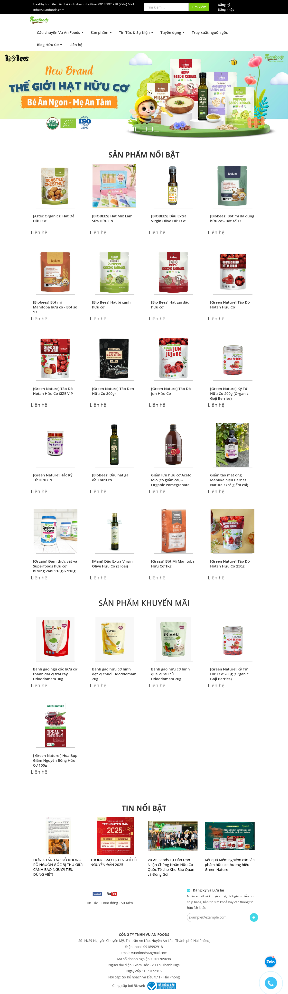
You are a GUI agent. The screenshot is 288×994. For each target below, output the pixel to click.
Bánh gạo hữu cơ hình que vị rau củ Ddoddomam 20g (170, 674)
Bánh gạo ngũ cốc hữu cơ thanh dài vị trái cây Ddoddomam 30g (55, 674)
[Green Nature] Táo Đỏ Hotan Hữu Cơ (230, 304)
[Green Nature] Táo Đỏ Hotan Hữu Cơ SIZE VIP (53, 391)
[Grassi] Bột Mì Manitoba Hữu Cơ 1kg (173, 563)
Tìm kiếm (199, 7)
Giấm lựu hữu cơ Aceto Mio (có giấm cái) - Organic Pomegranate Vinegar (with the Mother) (171, 485)
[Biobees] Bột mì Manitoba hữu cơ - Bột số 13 (55, 307)
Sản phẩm (101, 32)
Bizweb (139, 985)
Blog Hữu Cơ (49, 44)
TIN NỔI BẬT (144, 808)
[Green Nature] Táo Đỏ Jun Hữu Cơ (171, 391)
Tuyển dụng (172, 32)
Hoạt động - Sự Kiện (117, 903)
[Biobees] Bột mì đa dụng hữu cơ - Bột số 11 (232, 218)
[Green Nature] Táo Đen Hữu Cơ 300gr (113, 391)
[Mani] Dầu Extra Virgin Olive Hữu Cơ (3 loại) (112, 563)
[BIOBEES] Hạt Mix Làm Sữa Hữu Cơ (112, 218)
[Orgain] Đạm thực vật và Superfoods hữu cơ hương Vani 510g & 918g (55, 566)
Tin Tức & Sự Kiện (136, 32)
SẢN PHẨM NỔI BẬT (143, 155)
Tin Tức (92, 903)
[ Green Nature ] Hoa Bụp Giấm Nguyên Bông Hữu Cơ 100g (55, 760)
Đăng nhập (226, 9)
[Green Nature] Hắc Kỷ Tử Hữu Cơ (53, 477)
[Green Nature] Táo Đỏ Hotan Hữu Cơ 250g (230, 563)
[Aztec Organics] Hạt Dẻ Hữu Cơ (53, 218)
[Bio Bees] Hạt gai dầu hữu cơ (170, 304)
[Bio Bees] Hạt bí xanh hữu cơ (111, 304)
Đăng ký (224, 4)
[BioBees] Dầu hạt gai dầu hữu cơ (111, 477)
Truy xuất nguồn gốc (210, 32)
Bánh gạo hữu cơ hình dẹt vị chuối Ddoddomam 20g (114, 674)
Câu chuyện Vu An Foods (60, 32)
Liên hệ (75, 44)
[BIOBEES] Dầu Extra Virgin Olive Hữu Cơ (169, 218)
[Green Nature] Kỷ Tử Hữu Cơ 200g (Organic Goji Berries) (229, 393)
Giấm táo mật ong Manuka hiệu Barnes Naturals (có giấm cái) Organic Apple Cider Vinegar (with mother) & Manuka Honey (231, 487)
